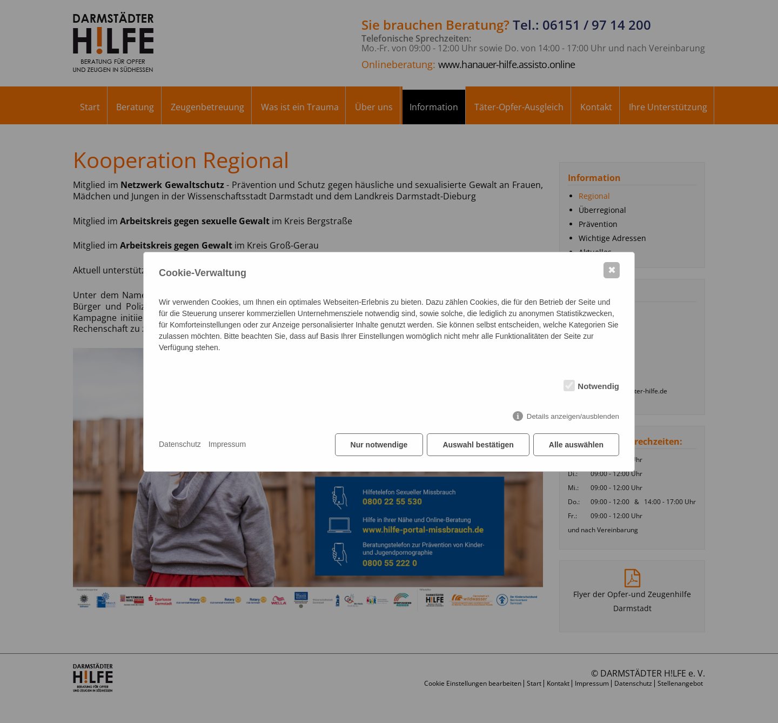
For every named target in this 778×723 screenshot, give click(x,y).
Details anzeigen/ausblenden (573, 416)
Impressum (227, 444)
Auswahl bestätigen (477, 444)
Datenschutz (180, 444)
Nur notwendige (379, 444)
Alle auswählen (576, 444)
